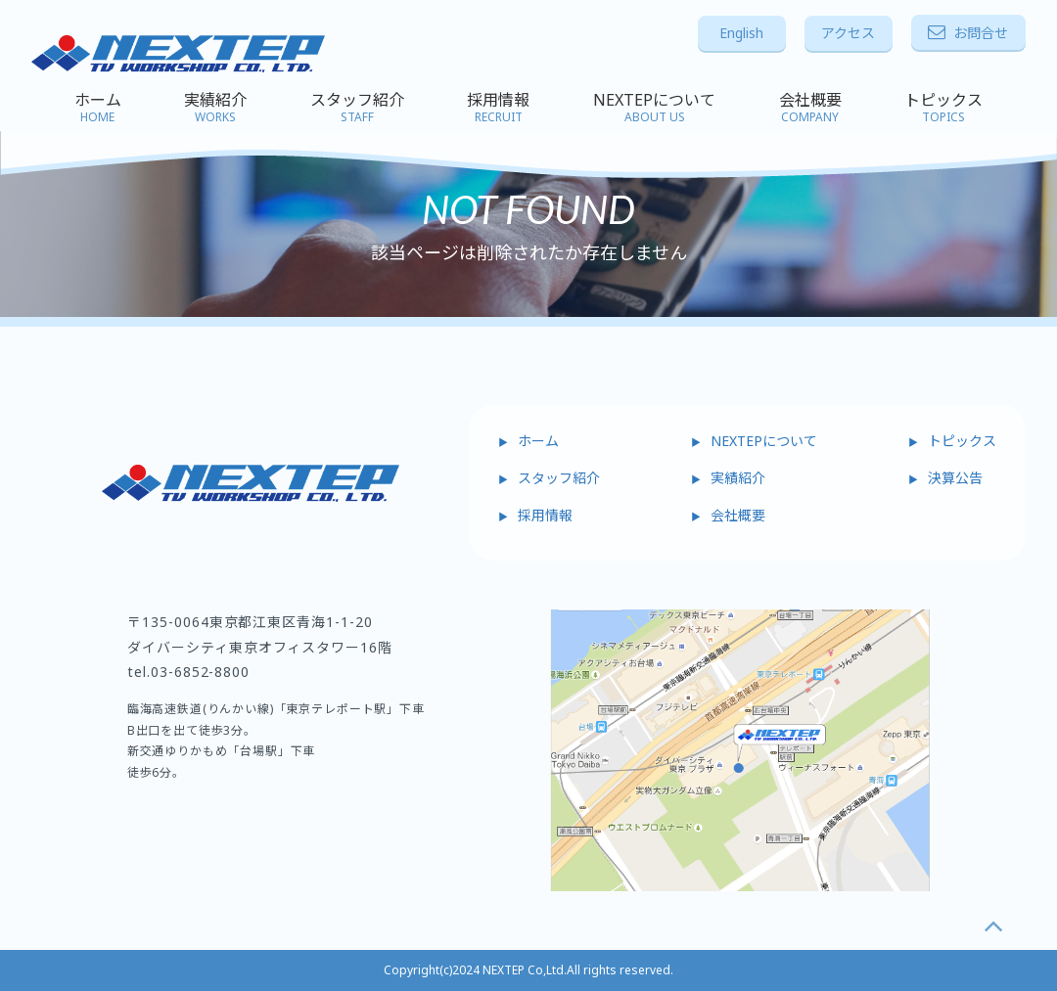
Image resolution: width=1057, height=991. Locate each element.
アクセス (848, 32)
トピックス (943, 107)
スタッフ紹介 (357, 107)
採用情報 (498, 107)
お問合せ (968, 32)
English (741, 32)
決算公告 (955, 478)
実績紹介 (215, 107)
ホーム (97, 107)
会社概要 (810, 107)
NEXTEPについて (654, 107)
